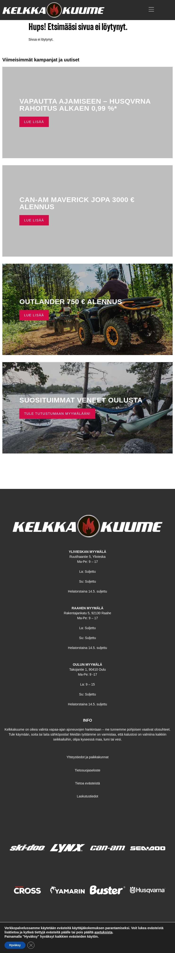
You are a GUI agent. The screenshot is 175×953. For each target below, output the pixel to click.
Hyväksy (15, 945)
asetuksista (103, 932)
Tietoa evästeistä (87, 783)
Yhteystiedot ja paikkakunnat (87, 757)
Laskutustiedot (87, 796)
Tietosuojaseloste (87, 770)
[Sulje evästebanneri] (30, 945)
